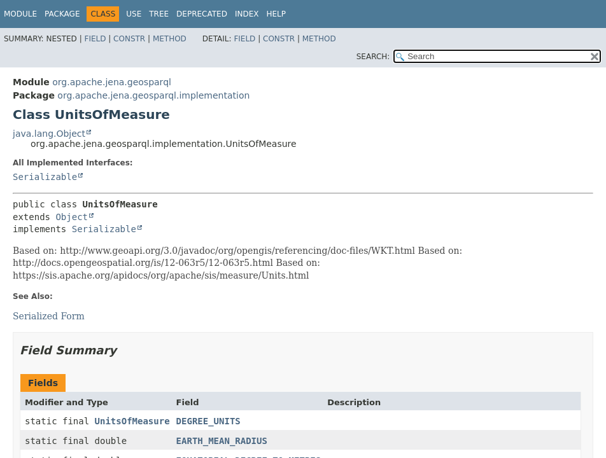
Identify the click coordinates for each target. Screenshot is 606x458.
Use (133, 14)
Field (95, 38)
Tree (159, 14)
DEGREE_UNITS (208, 421)
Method (170, 38)
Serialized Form (49, 316)
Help (276, 14)
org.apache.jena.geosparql (111, 82)
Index (247, 14)
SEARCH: (373, 56)
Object (71, 217)
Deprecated (201, 14)
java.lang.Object (49, 133)
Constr (129, 38)
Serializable (45, 177)
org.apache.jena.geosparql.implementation (153, 95)
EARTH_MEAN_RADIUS (221, 441)
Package (62, 14)
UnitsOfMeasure (132, 421)
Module (20, 14)
